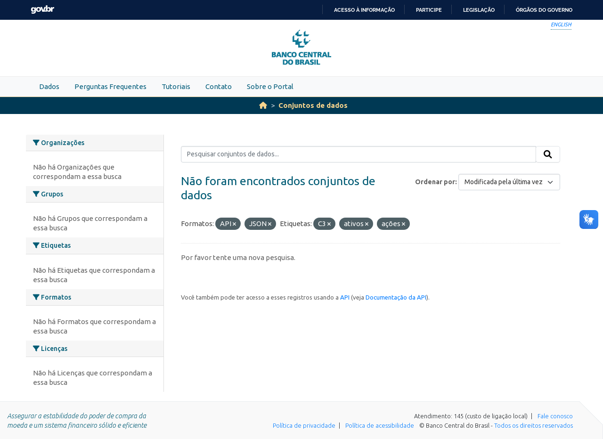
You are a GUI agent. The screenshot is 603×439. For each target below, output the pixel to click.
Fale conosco (555, 416)
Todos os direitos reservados (533, 425)
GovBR (42, 9)
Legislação (479, 10)
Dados (49, 86)
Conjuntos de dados (313, 105)
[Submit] (548, 154)
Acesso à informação (364, 10)
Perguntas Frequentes (110, 86)
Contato (218, 86)
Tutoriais (176, 86)
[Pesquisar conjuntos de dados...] (359, 154)
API (345, 297)
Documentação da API (396, 297)
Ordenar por (435, 182)
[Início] (263, 105)
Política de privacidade (304, 425)
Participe (429, 10)
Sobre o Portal (270, 86)
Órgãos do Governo (544, 10)
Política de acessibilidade (379, 425)
